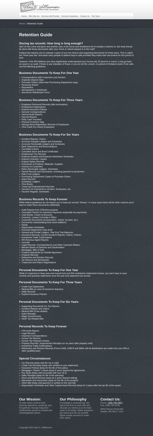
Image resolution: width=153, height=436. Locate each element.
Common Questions (69, 16)
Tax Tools (96, 16)
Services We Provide (50, 16)
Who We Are (34, 16)
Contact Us (85, 16)
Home (24, 16)
